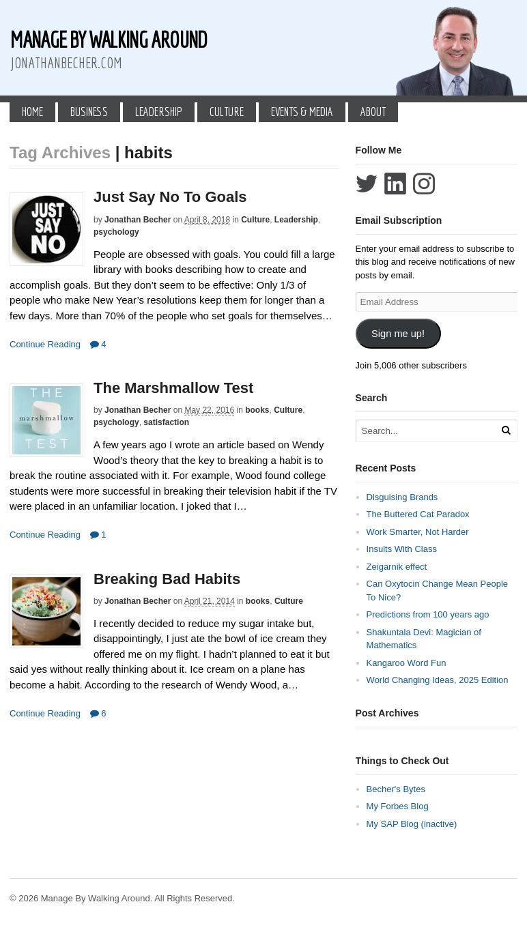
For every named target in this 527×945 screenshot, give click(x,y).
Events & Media (302, 111)
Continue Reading (45, 344)
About (373, 111)
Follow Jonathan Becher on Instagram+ (424, 183)
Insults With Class (402, 549)
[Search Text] (430, 430)
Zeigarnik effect (397, 567)
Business (89, 111)
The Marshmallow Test (173, 387)
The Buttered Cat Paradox (418, 514)
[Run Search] (506, 430)
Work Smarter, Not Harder (418, 532)
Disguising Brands (402, 497)
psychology (116, 232)
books (257, 410)
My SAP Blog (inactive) (412, 824)
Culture (227, 111)
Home (32, 111)
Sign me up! (398, 333)
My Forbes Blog (398, 806)
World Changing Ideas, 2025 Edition (438, 680)
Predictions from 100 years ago (428, 614)
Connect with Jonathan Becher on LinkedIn (395, 183)
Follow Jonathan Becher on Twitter (367, 183)
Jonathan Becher (137, 219)
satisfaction (166, 422)
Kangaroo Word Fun (406, 663)
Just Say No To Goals (170, 196)
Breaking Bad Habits (167, 578)
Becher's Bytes (396, 789)
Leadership (158, 111)
